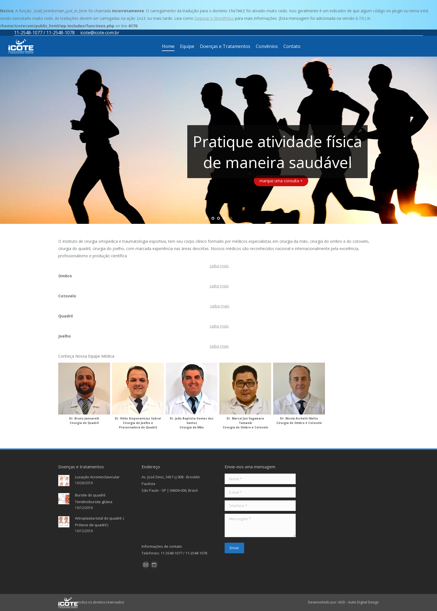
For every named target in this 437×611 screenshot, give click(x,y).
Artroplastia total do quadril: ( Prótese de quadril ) (99, 521)
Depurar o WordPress (214, 18)
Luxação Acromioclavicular (97, 476)
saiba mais (219, 265)
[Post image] (63, 480)
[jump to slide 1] (213, 218)
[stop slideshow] (230, 218)
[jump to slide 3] (224, 218)
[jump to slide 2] (218, 218)
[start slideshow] (206, 218)
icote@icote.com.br (99, 33)
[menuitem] (168, 46)
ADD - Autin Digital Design (358, 602)
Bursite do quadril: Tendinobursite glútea (93, 498)
